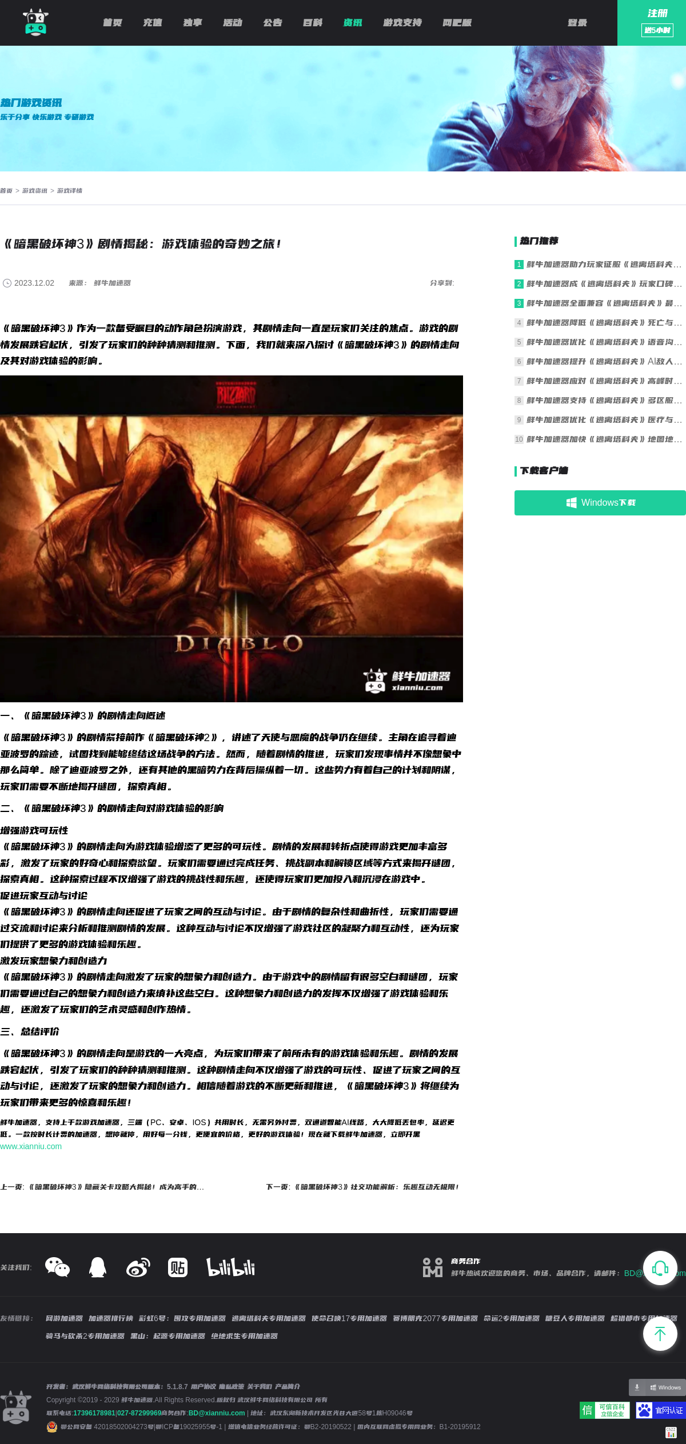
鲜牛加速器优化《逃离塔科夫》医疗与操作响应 (606, 420)
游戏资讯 (34, 191)
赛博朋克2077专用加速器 (435, 1318)
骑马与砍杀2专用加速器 (85, 1336)
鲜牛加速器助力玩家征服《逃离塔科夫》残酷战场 (606, 264)
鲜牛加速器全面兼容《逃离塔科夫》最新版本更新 (606, 303)
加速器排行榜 (111, 1318)
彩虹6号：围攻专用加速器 (182, 1318)
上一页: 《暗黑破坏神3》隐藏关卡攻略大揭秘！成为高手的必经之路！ (104, 1186)
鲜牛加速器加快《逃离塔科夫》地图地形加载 (606, 439)
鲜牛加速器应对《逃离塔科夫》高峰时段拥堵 (606, 381)
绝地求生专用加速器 (244, 1336)
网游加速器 (64, 1318)
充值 (152, 23)
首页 (112, 23)
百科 (312, 23)
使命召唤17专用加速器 (350, 1318)
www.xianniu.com (31, 1146)
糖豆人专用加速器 (575, 1318)
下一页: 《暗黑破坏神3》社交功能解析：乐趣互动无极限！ (364, 1186)
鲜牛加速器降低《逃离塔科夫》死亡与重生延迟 (606, 322)
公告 (272, 23)
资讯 (352, 23)
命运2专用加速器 (512, 1318)
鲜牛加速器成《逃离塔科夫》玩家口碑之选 (606, 284)
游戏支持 (402, 23)
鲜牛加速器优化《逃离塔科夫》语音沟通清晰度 (606, 342)
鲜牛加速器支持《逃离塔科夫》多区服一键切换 (606, 400)
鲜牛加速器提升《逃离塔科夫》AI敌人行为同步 (606, 361)
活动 (232, 23)
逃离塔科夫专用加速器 (269, 1318)
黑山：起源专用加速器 (167, 1336)
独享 (192, 23)
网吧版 (457, 23)
